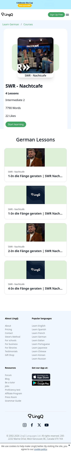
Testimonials (11, 351)
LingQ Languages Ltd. (30, 435)
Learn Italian (38, 340)
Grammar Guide (13, 400)
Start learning (16, 124)
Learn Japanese (39, 347)
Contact (9, 333)
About (8, 325)
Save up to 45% (24, 5)
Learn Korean (38, 355)
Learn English (39, 325)
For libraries (11, 347)
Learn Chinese (39, 351)
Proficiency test (12, 389)
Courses (28, 24)
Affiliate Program (13, 393)
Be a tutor (10, 382)
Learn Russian (39, 358)
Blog (7, 378)
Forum (8, 375)
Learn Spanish (39, 329)
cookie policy (40, 449)
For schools (10, 340)
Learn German (10, 24)
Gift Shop (9, 355)
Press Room (11, 397)
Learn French (38, 333)
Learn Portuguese (41, 344)
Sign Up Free (56, 14)
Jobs (7, 386)
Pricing (8, 329)
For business (11, 344)
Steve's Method (12, 336)
